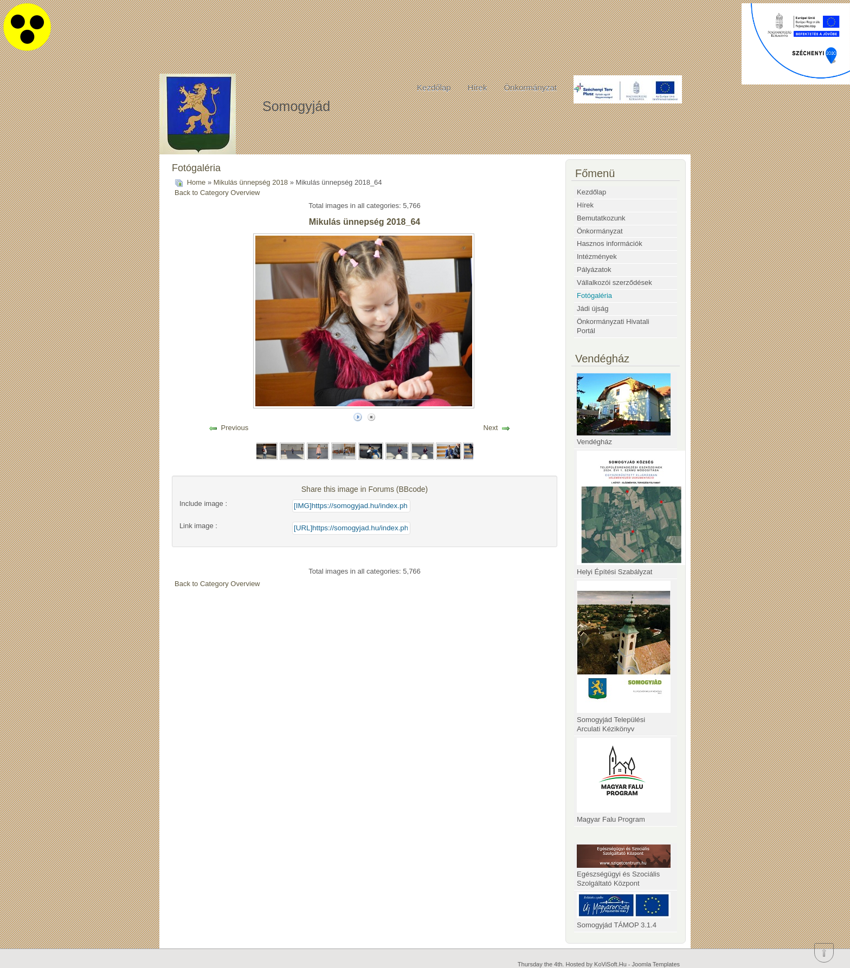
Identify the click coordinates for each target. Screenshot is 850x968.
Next (491, 428)
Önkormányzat (530, 87)
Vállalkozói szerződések (614, 282)
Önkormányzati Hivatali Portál (613, 326)
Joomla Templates (656, 964)
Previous (235, 428)
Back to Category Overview (217, 193)
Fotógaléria (594, 295)
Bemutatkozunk (601, 218)
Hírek (477, 87)
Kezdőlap (434, 87)
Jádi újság (593, 308)
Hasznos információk (609, 243)
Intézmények (597, 256)
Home (196, 182)
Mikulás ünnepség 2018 (251, 182)
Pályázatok (594, 269)
